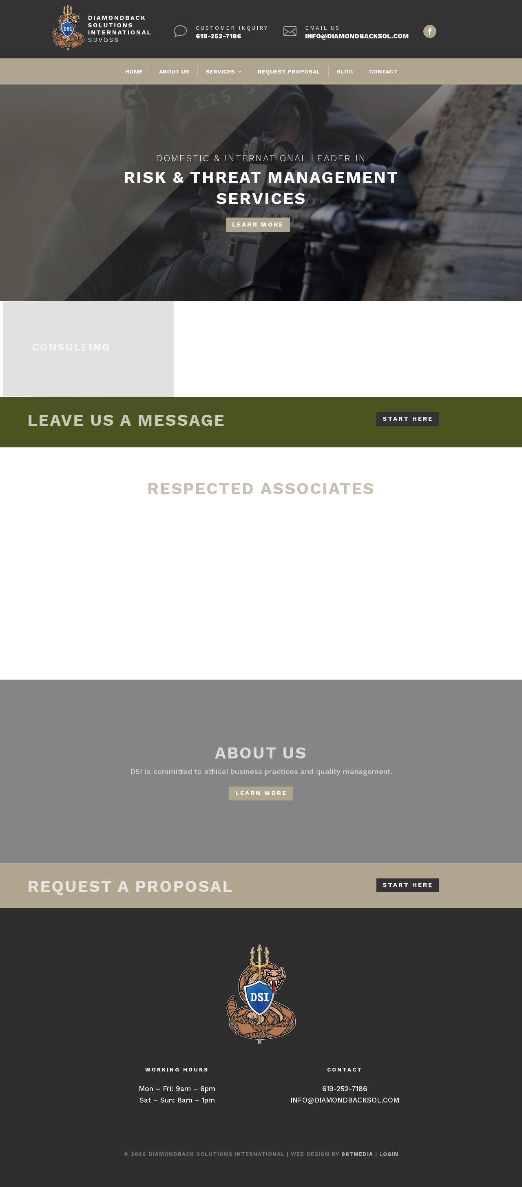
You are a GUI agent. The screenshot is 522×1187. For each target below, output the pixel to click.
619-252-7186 (218, 36)
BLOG (344, 71)
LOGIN (388, 1154)
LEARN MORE (258, 224)
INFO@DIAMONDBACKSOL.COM (357, 36)
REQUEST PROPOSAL (289, 71)
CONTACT (383, 71)
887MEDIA (357, 1154)
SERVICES (220, 71)
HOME (134, 71)
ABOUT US (174, 71)
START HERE (408, 418)
